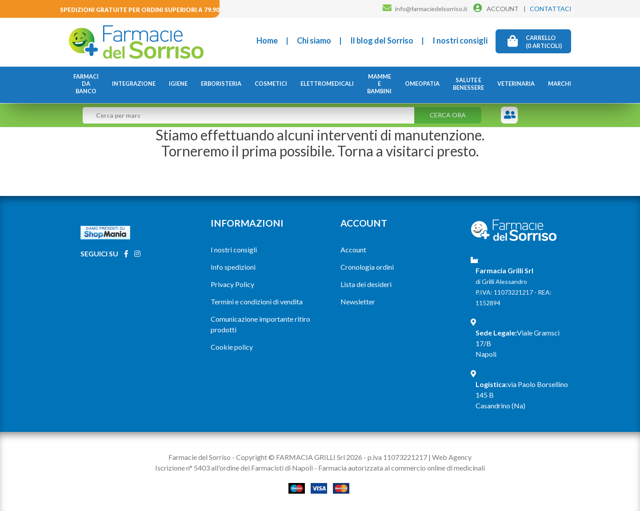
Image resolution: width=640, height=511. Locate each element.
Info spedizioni (233, 267)
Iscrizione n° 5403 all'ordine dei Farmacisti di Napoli (234, 467)
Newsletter (357, 301)
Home (267, 40)
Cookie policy (232, 347)
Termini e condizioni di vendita (257, 301)
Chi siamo (314, 40)
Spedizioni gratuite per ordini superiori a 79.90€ (141, 9)
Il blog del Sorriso (381, 40)
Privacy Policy (232, 284)
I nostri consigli (460, 40)
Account (353, 249)
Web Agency (452, 457)
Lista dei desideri (366, 284)
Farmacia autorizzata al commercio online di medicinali (401, 467)
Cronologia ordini (367, 267)
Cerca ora (448, 115)
